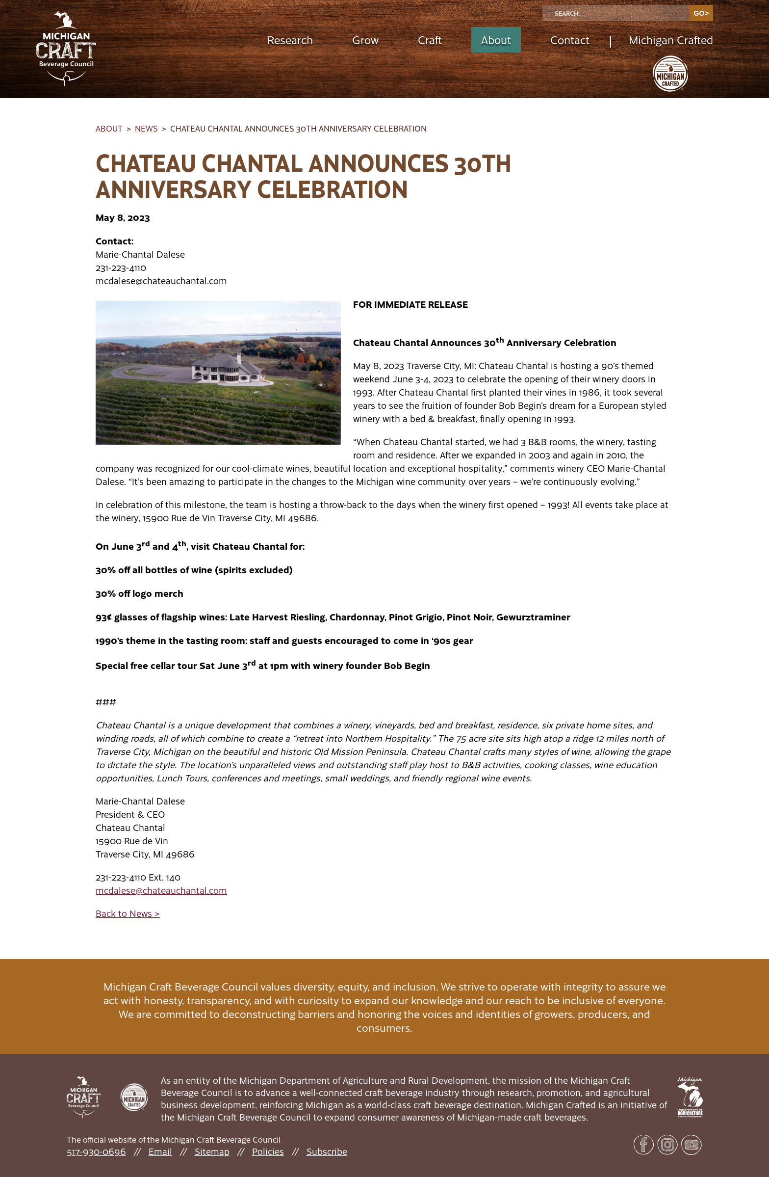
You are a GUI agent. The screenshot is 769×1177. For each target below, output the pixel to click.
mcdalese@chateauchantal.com (161, 890)
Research (290, 39)
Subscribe (327, 1151)
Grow (365, 39)
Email (160, 1151)
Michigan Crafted (671, 39)
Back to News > (128, 913)
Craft (430, 39)
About (496, 39)
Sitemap (212, 1151)
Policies (268, 1151)
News (146, 128)
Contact (570, 39)
